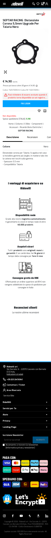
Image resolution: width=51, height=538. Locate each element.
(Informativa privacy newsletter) (20, 447)
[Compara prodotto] (45, 111)
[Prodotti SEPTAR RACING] (40, 14)
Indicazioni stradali (15, 374)
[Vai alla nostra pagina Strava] (29, 515)
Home (11, 124)
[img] (36, 86)
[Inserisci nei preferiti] (40, 111)
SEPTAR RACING (25, 130)
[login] (46, 4)
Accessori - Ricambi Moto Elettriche (25, 127)
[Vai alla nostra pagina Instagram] (4, 515)
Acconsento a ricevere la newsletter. (22, 446)
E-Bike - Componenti (33, 124)
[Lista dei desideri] (38, 4)
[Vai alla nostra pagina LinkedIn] (46, 515)
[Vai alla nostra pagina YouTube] (21, 515)
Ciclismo (19, 124)
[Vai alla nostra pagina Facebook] (12, 515)
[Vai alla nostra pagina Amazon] (38, 515)
